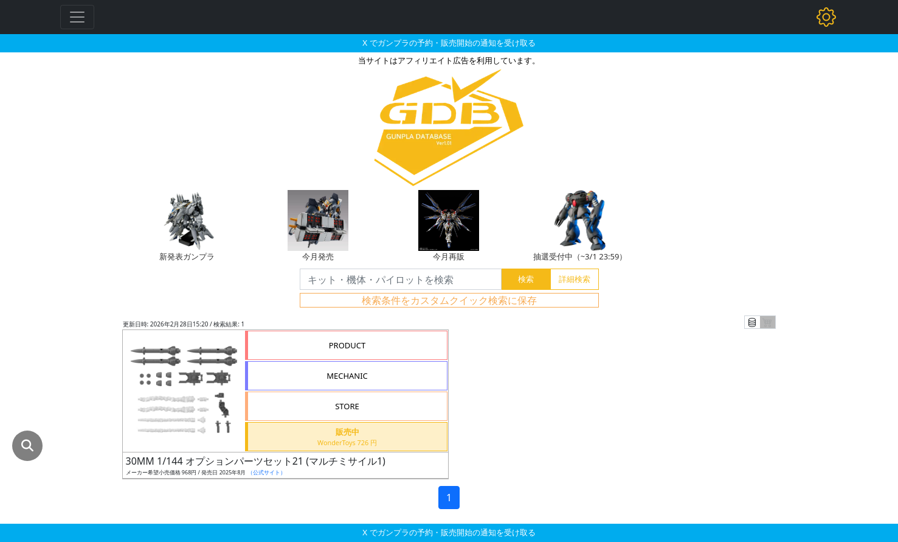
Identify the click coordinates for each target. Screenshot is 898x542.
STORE (347, 406)
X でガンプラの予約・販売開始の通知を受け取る (448, 42)
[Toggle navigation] (77, 17)
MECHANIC (347, 375)
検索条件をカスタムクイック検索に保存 (449, 300)
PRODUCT (347, 345)
